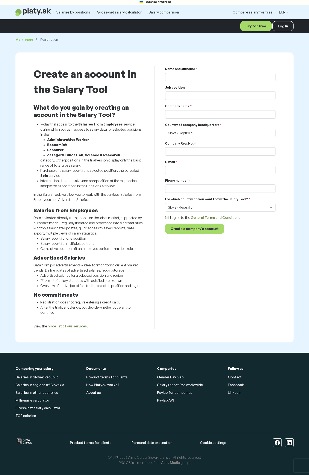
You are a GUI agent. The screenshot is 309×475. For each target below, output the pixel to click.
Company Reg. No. (179, 143)
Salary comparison (163, 12)
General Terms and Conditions (216, 217)
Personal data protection (152, 443)
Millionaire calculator (32, 400)
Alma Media (170, 462)
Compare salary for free (252, 12)
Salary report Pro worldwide (180, 385)
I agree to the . (205, 217)
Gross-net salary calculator (119, 12)
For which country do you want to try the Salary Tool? (206, 199)
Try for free (256, 26)
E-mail (170, 162)
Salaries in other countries (36, 392)
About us (93, 392)
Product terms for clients (107, 377)
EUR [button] (282, 12)
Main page (24, 39)
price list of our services (67, 326)
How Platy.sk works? (102, 385)
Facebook (236, 385)
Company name (177, 106)
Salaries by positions (73, 12)
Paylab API (165, 400)
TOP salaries (25, 416)
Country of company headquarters (192, 125)
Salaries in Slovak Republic (36, 377)
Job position (175, 87)
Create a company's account (195, 229)
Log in (283, 26)
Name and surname (180, 69)
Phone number (176, 180)
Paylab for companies (174, 392)
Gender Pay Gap (170, 377)
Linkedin (234, 392)
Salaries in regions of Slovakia (39, 385)
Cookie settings (213, 443)
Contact (235, 377)
